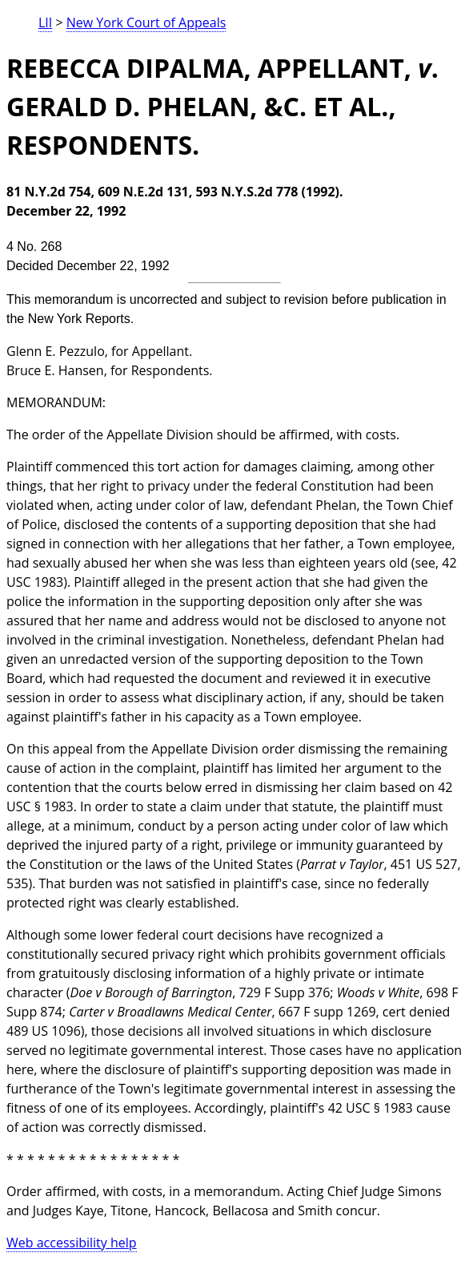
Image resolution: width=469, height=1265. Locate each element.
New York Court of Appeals (146, 22)
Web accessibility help (71, 1242)
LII (45, 22)
